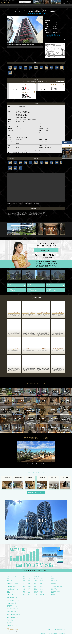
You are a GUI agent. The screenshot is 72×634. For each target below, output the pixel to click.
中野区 (24, 591)
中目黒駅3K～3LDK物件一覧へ (51, 290)
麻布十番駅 (36, 578)
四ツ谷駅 (41, 588)
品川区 (24, 583)
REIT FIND (4, 5)
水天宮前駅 (36, 591)
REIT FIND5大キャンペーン (35, 492)
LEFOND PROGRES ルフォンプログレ (13, 589)
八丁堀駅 (35, 594)
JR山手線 (17, 117)
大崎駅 (41, 591)
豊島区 (29, 588)
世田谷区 (29, 586)
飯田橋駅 (41, 586)
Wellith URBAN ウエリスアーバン (13, 617)
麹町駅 (41, 589)
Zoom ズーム (9, 619)
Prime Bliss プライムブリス (12, 625)
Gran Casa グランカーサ (11, 609)
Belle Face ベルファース (11, 622)
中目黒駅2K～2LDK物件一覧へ (51, 285)
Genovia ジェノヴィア (11, 605)
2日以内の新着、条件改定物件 (56, 586)
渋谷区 (24, 580)
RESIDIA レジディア (10, 580)
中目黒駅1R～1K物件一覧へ (31, 285)
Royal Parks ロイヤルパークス (12, 606)
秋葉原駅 (41, 595)
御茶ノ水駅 (42, 594)
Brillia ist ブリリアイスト (11, 595)
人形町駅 (35, 589)
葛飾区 (29, 594)
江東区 (29, 580)
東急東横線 (18, 111)
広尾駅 (35, 583)
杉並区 (29, 591)
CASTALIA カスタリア (11, 591)
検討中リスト (53, 588)
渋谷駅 (41, 578)
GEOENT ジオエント (10, 623)
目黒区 (19, 109)
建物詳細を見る (11, 103)
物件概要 (57, 6)
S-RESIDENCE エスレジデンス (12, 603)
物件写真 (51, 6)
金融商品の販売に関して (55, 591)
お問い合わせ (45, 250)
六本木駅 (35, 580)
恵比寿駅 (21, 117)
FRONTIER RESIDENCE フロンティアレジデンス (14, 615)
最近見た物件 (64, 146)
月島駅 (35, 595)
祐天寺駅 (22, 114)
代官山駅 (22, 115)
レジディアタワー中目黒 (20, 5)
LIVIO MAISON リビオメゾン (12, 620)
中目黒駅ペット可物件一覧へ (12, 290)
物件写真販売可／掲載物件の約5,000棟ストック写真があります (25, 47)
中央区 (29, 578)
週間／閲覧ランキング (55, 580)
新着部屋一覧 (53, 583)
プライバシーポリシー (55, 589)
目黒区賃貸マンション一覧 (11, 5)
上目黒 (22, 109)
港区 (24, 578)
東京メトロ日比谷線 (19, 112)
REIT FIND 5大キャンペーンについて (57, 578)
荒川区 (29, 589)
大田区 (24, 588)
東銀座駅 (35, 592)
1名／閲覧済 (37, 6)
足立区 (24, 594)
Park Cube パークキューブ (11, 586)
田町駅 (35, 586)
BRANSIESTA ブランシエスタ (12, 611)
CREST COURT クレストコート (12, 608)
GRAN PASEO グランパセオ (12, 602)
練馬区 (29, 592)
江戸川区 (24, 595)
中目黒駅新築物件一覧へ (11, 285)
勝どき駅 (35, 588)
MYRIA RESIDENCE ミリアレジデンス (13, 600)
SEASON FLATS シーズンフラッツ (13, 597)
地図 (62, 6)
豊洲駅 (41, 583)
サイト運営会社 (55, 266)
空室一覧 (66, 6)
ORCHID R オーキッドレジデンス (12, 592)
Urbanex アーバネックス (11, 588)
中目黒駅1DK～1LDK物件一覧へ (32, 290)
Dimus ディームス (10, 594)
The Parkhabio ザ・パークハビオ (13, 583)
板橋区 (24, 592)
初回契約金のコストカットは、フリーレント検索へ (35, 570)
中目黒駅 (22, 111)
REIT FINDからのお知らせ (55, 592)
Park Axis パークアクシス (11, 578)
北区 (24, 589)
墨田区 (24, 586)
